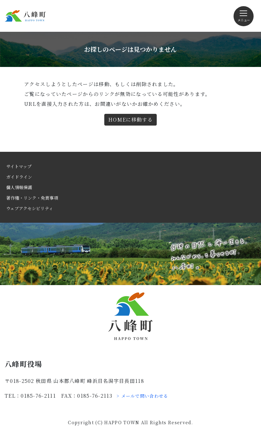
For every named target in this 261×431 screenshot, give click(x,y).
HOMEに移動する (130, 119)
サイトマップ (18, 166)
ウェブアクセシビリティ (29, 208)
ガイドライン (19, 177)
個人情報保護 (19, 187)
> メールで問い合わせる (142, 396)
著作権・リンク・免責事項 (32, 198)
